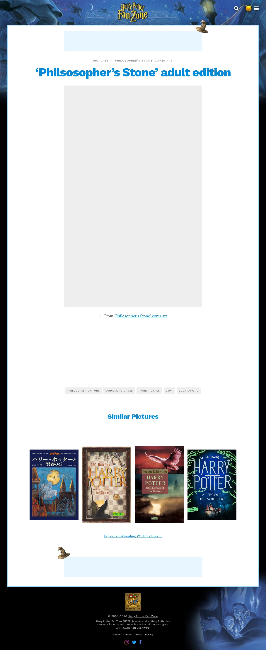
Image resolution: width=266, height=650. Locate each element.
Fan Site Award (140, 627)
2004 (169, 390)
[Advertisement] (133, 41)
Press (138, 634)
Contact (127, 634)
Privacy (149, 634)
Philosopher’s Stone (84, 390)
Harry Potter (149, 390)
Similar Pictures (133, 416)
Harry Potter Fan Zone (143, 616)
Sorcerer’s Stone (119, 390)
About (116, 634)
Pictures (101, 60)
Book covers (188, 390)
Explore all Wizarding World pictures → (133, 536)
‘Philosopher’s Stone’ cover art (143, 60)
